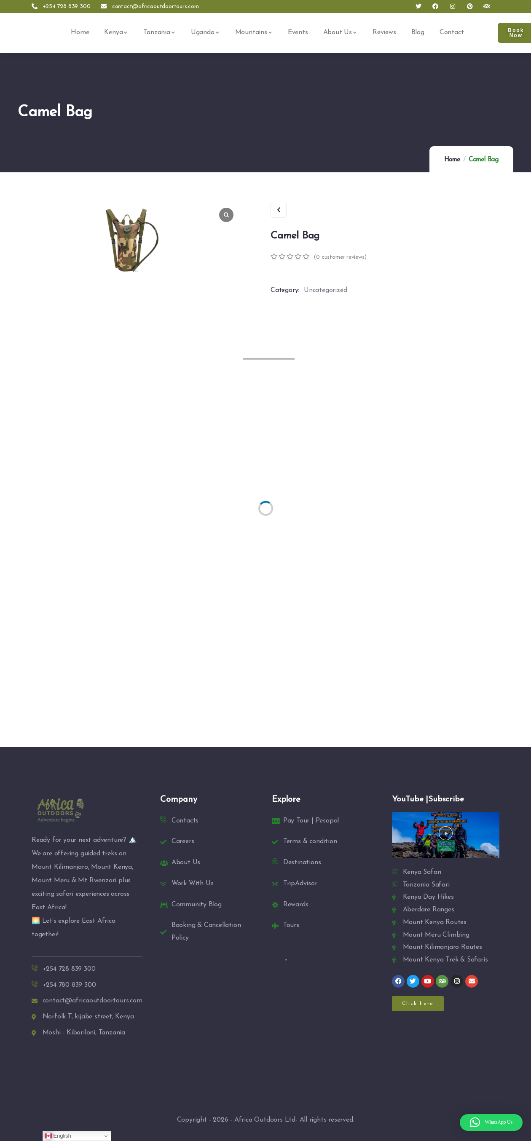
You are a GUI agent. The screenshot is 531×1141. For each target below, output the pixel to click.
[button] (445, 835)
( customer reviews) (340, 257)
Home (452, 160)
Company (178, 799)
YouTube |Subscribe (428, 799)
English (58, 1136)
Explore (286, 799)
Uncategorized (325, 290)
